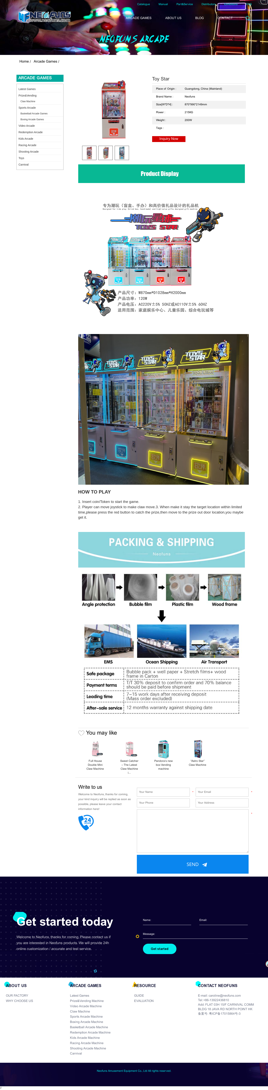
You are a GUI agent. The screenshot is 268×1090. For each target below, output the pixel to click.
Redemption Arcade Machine (90, 1032)
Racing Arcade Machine (87, 1043)
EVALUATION (144, 1001)
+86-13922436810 (216, 1000)
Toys (21, 158)
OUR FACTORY (17, 995)
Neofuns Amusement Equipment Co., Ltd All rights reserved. (134, 1071)
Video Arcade (27, 125)
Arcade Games (45, 61)
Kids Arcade (26, 138)
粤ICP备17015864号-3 (225, 1013)
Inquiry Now (168, 139)
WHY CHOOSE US (19, 1001)
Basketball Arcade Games (34, 113)
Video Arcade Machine (86, 1006)
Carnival (24, 164)
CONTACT (225, 18)
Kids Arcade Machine (85, 1037)
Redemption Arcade (31, 132)
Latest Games (27, 89)
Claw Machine (28, 101)
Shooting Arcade (29, 151)
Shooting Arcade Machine (88, 1048)
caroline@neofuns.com (225, 995)
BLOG (199, 18)
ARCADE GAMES (139, 18)
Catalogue (143, 4)
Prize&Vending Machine (87, 1001)
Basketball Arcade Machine (89, 1027)
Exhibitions (231, 4)
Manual (163, 4)
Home (24, 61)
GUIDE (139, 995)
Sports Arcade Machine (86, 1016)
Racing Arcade (27, 145)
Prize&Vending (28, 95)
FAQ (249, 4)
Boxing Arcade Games (32, 119)
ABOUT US (173, 18)
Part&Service (184, 4)
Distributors (209, 4)
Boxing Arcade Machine (86, 1022)
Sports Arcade (27, 107)
